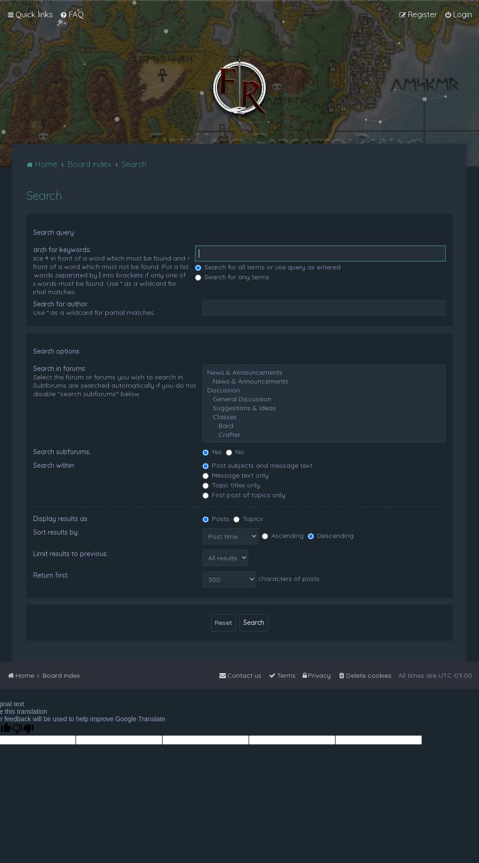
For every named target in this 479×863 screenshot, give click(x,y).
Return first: (51, 575)
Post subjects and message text (257, 465)
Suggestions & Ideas (324, 408)
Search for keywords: (58, 250)
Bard (324, 425)
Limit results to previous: (70, 554)
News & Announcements (324, 372)
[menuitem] (72, 14)
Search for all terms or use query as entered (268, 267)
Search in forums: (60, 368)
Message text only (236, 475)
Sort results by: (56, 532)
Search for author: (61, 304)
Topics (248, 519)
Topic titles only (231, 485)
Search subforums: (62, 452)
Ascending (283, 535)
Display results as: (61, 519)
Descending (331, 535)
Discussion (324, 390)
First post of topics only (244, 495)
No (235, 452)
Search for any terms (232, 277)
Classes (324, 417)
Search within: (54, 465)
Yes (212, 452)
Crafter (324, 434)
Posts (216, 519)
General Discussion (324, 399)
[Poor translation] (23, 729)
